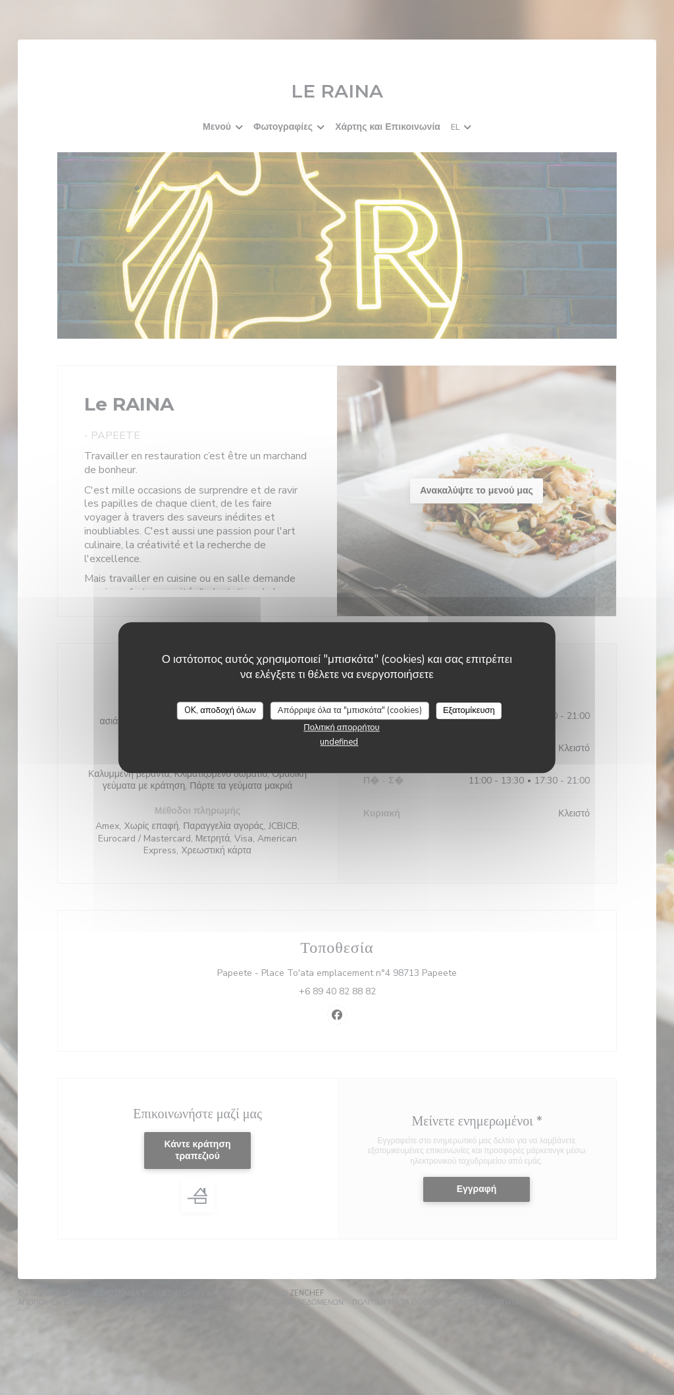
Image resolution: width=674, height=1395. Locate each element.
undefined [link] (339, 742)
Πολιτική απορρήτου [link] (341, 727)
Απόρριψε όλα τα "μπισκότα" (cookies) (350, 710)
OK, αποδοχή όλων (220, 710)
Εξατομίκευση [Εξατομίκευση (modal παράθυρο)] (469, 710)
